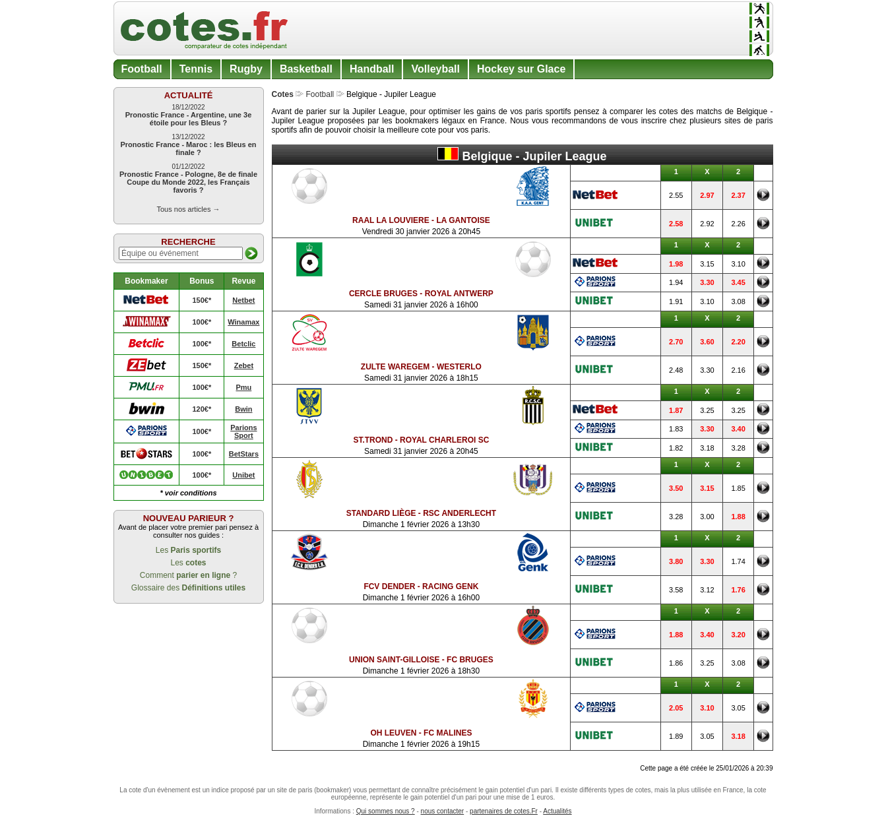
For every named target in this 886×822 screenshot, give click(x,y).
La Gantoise (463, 220)
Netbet (243, 300)
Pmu (243, 387)
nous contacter (442, 811)
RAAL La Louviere (390, 220)
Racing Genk (450, 586)
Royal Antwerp (459, 293)
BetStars (244, 454)
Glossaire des (188, 587)
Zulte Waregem (395, 366)
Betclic (243, 344)
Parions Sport (243, 431)
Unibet (243, 475)
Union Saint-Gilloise (394, 659)
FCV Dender (389, 586)
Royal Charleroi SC (444, 440)
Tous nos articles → (188, 209)
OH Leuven (393, 733)
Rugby (246, 69)
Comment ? (188, 575)
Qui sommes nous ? (385, 811)
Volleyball (435, 69)
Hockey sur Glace (521, 69)
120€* (201, 409)
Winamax (243, 322)
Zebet (243, 365)
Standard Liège (381, 513)
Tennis (195, 69)
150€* (201, 300)
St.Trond (373, 440)
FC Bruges (470, 659)
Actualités (557, 811)
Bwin (243, 409)
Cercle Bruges (383, 293)
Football (141, 69)
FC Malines (448, 733)
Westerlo (459, 366)
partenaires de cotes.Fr (504, 811)
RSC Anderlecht (459, 513)
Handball (372, 69)
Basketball (306, 69)
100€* (201, 322)
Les (188, 550)
